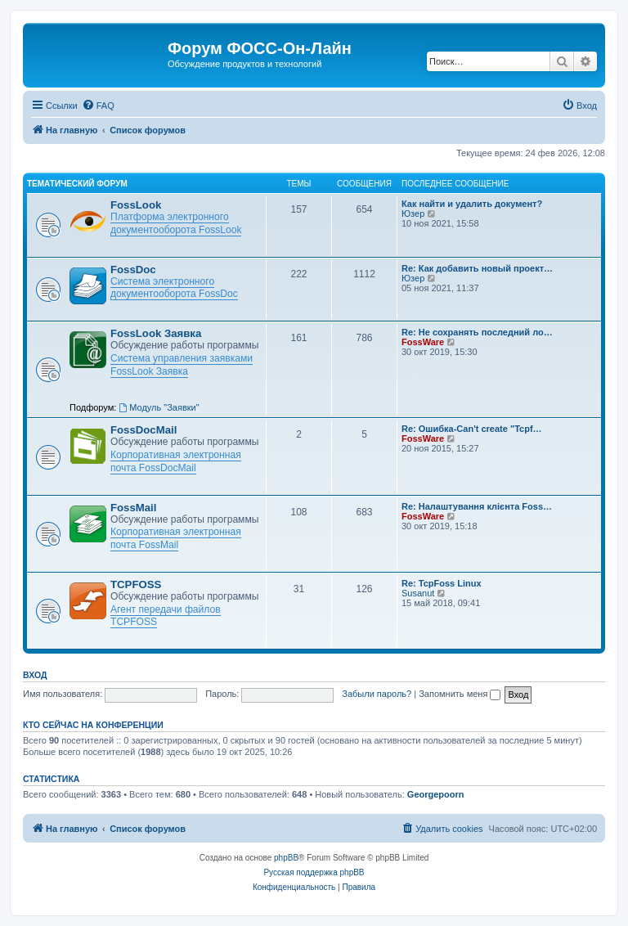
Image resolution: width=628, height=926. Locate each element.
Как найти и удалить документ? (471, 204)
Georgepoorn (435, 794)
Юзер (412, 213)
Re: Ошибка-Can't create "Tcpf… (471, 429)
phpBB (286, 857)
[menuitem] (98, 105)
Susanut (417, 593)
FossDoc (133, 269)
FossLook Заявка (155, 333)
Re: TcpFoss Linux (441, 583)
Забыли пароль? (376, 694)
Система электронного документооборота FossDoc (174, 288)
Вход (35, 675)
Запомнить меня (459, 694)
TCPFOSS (135, 584)
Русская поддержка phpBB (313, 872)
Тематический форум (77, 183)
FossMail (133, 507)
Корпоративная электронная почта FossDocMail (175, 461)
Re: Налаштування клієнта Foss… (476, 506)
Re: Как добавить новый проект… (477, 268)
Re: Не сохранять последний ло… (477, 332)
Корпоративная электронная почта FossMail (175, 538)
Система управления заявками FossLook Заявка (181, 365)
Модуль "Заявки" (159, 407)
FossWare (422, 342)
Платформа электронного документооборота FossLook (175, 223)
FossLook (135, 205)
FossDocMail (143, 430)
